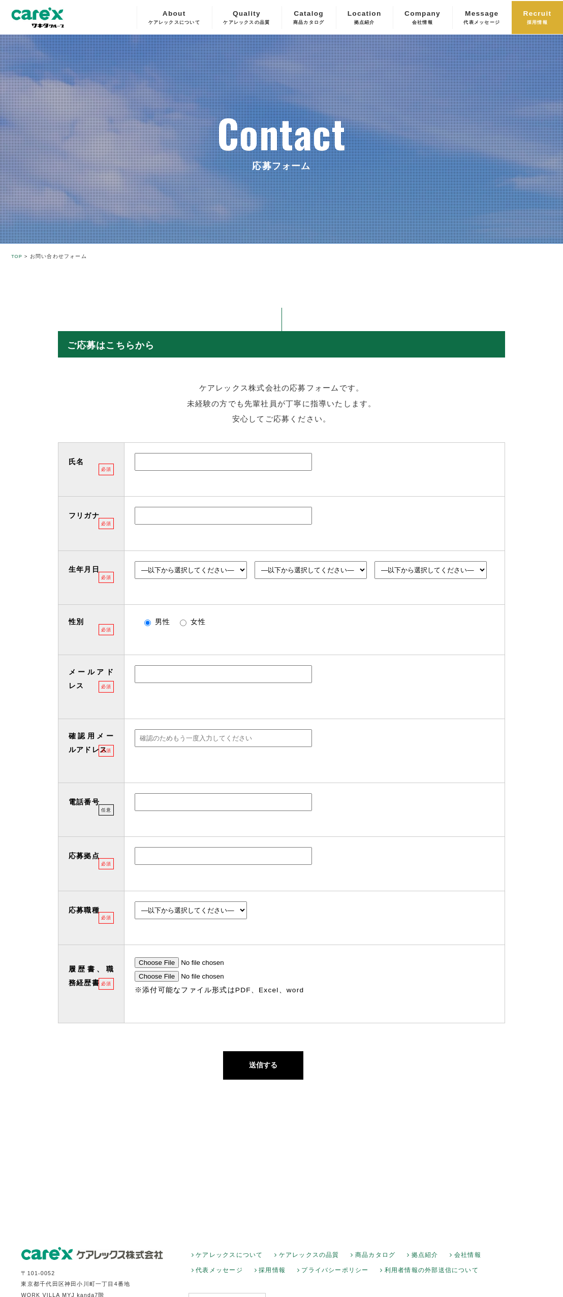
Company (422, 18)
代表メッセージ (219, 1277)
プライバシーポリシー (334, 1277)
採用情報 (272, 1277)
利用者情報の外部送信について (432, 1277)
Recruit (537, 18)
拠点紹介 (425, 1262)
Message (481, 18)
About (174, 18)
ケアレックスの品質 (309, 1262)
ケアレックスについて (229, 1262)
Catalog (308, 18)
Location (365, 18)
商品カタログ (375, 1262)
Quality (246, 18)
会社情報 (467, 1262)
